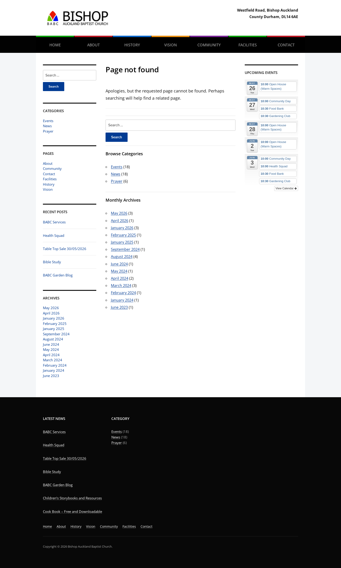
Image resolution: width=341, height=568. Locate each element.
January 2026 (53, 318)
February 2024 (55, 365)
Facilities (247, 45)
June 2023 (51, 375)
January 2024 (53, 370)
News (47, 126)
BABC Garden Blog (58, 275)
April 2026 (51, 313)
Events (48, 120)
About (93, 45)
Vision (170, 45)
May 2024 (51, 349)
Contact (286, 45)
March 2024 (52, 360)
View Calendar (286, 188)
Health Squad (53, 235)
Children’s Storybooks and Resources (72, 498)
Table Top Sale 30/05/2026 (64, 248)
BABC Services (54, 222)
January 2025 (53, 328)
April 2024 (51, 354)
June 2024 (51, 344)
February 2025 (55, 323)
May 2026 (51, 307)
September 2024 (56, 334)
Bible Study (52, 262)
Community (209, 45)
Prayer (48, 131)
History (132, 45)
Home (55, 45)
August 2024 (53, 339)
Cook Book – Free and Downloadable (72, 511)
